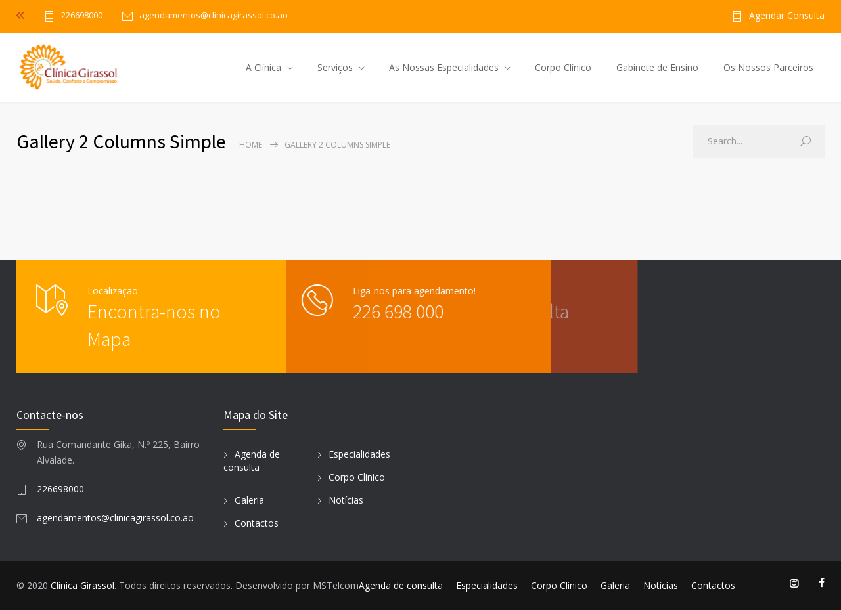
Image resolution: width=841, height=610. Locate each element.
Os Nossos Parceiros (768, 67)
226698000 (81, 16)
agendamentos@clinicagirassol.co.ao (115, 518)
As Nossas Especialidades (444, 67)
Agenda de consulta (251, 461)
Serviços (335, 67)
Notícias (346, 500)
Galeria (249, 500)
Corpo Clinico (357, 477)
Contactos (257, 523)
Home (250, 144)
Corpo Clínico (563, 67)
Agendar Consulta (787, 16)
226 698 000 (364, 311)
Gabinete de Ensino (657, 67)
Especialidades (359, 454)
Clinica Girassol (82, 585)
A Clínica (263, 67)
